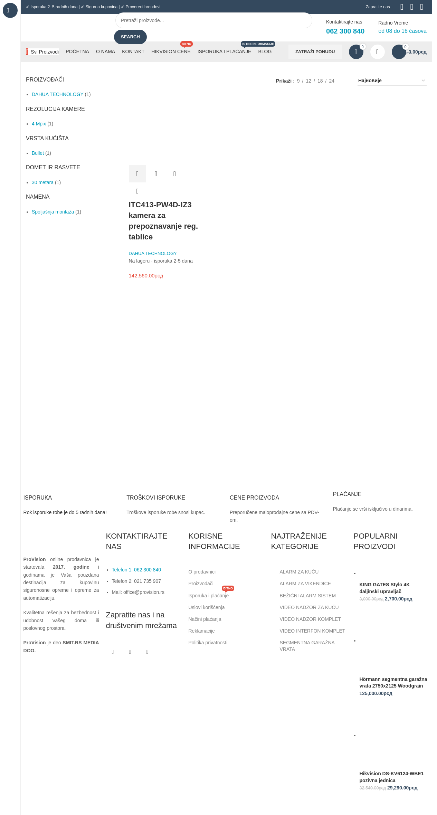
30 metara (43, 182)
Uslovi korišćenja (206, 607)
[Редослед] (392, 81)
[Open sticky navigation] (42, 52)
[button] (137, 173)
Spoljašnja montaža (53, 212)
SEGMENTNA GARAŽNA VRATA (302, 646)
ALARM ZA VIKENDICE (301, 584)
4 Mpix (39, 123)
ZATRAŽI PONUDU (315, 51)
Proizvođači (200, 583)
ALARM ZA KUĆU (295, 572)
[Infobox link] (71, 495)
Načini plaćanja (204, 619)
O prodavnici (202, 572)
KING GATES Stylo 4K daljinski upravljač (384, 588)
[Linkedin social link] (147, 652)
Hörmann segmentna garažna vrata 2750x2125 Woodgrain (393, 682)
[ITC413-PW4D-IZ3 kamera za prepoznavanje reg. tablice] (163, 130)
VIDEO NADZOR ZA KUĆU (305, 607)
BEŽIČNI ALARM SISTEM (303, 596)
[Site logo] (64, 27)
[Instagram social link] (130, 652)
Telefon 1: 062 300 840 (136, 569)
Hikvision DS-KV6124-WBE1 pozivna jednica (391, 777)
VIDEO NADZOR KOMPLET (306, 619)
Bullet (38, 153)
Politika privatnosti (207, 642)
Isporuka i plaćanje (211, 594)
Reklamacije (201, 631)
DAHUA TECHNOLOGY (58, 94)
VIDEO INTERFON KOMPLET (308, 631)
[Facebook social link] (113, 652)
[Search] (213, 20)
